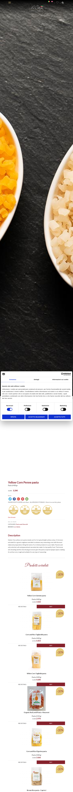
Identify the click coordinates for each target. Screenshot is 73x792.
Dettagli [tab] (36, 379)
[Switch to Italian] (49, 1)
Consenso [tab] (12, 379)
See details (22, 606)
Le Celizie (17, 527)
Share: (9, 495)
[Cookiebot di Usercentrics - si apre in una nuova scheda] (62, 374)
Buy (51, 606)
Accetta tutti (59, 417)
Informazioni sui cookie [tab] (60, 379)
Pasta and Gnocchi (22, 524)
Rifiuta (13, 417)
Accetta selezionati (36, 417)
